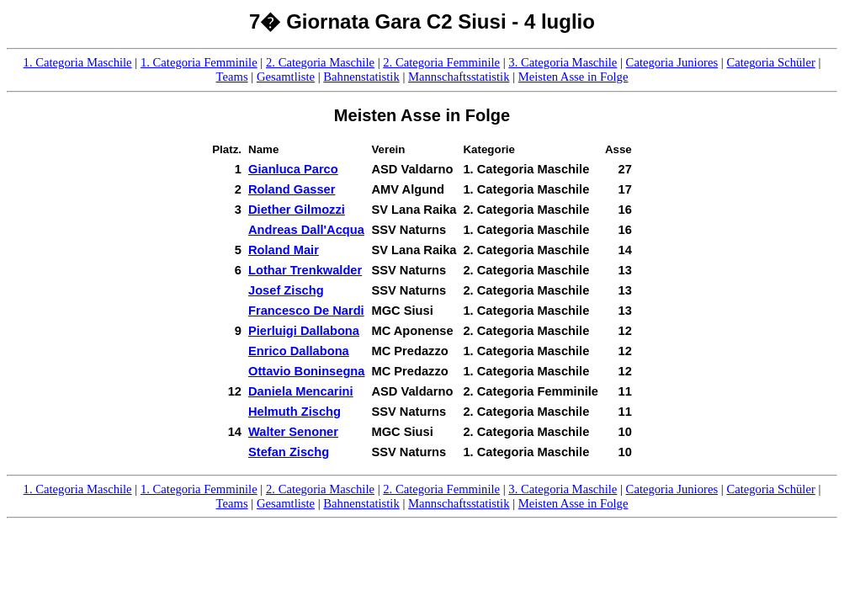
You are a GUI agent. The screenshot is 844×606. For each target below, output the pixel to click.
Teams (232, 76)
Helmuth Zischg (294, 411)
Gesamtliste (286, 76)
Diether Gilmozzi (296, 209)
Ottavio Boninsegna (306, 371)
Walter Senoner (293, 432)
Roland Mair (283, 250)
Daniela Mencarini (300, 391)
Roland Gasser (291, 189)
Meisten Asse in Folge (573, 76)
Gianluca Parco (293, 169)
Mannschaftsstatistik (459, 76)
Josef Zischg (286, 290)
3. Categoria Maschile (562, 62)
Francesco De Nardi (306, 310)
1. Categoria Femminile (199, 62)
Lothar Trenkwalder (305, 270)
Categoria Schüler (770, 62)
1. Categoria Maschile (78, 62)
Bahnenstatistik (361, 76)
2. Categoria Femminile (441, 62)
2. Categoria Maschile (320, 62)
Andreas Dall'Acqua (306, 230)
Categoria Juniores (672, 62)
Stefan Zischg (288, 452)
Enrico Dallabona (298, 351)
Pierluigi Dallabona (303, 331)
